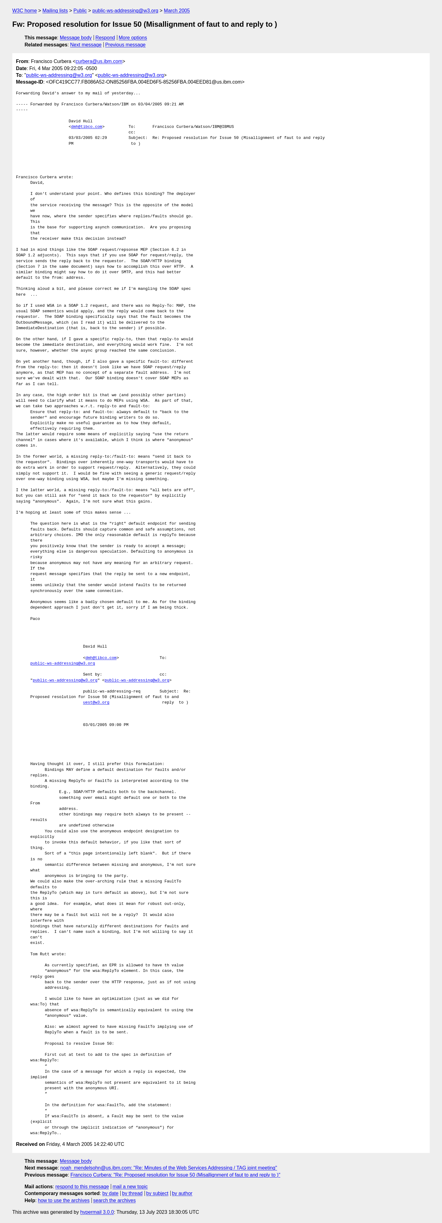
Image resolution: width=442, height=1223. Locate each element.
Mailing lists (55, 10)
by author (182, 1193)
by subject (157, 1193)
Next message (86, 44)
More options (133, 37)
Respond (105, 37)
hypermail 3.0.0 (97, 1212)
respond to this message (82, 1186)
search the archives (114, 1200)
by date (110, 1193)
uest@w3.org (96, 702)
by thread (132, 1193)
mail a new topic (130, 1186)
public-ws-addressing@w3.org (125, 10)
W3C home (24, 10)
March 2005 (177, 10)
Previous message (125, 44)
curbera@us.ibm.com (99, 61)
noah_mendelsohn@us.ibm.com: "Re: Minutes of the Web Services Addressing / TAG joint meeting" (168, 1167)
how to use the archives (64, 1200)
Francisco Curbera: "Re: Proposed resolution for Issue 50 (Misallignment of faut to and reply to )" (175, 1175)
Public (80, 10)
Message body (76, 37)
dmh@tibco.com (86, 127)
